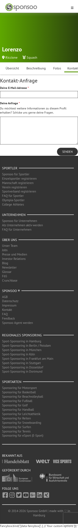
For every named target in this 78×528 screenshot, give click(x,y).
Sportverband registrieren (19, 191)
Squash (32, 57)
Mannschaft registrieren (17, 183)
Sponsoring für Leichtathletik (21, 414)
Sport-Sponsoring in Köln (18, 354)
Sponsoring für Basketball (19, 392)
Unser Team (9, 246)
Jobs (4, 250)
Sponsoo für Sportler (15, 174)
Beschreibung (36, 68)
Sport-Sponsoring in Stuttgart (21, 363)
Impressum (9, 305)
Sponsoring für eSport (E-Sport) (22, 435)
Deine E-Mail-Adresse (13, 88)
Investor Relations (14, 259)
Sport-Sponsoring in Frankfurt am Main (27, 359)
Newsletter (9, 267)
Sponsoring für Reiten (16, 418)
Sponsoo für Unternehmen (19, 221)
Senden (67, 152)
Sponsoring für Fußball (17, 401)
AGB (5, 297)
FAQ (5, 314)
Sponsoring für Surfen (16, 427)
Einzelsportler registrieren (19, 178)
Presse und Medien (14, 254)
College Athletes (13, 204)
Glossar (6, 272)
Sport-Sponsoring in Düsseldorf (22, 367)
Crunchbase (9, 280)
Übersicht (12, 68)
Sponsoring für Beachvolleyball (22, 396)
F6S (4, 276)
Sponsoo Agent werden (17, 323)
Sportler (9, 168)
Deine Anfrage (9, 103)
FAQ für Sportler (13, 196)
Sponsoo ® (11, 291)
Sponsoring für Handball (18, 410)
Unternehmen (14, 215)
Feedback (8, 318)
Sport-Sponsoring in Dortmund (22, 371)
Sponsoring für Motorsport (19, 388)
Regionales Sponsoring (22, 335)
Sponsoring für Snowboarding (21, 423)
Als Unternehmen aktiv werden (22, 225)
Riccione (11, 57)
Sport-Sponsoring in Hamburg (21, 341)
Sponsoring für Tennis (16, 431)
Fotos (57, 68)
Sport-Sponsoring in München (21, 350)
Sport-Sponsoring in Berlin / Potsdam (26, 346)
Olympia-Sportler (13, 200)
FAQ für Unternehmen (16, 229)
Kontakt (7, 310)
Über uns (9, 240)
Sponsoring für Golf (15, 405)
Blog (5, 263)
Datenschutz (10, 301)
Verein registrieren (14, 187)
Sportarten (11, 382)
